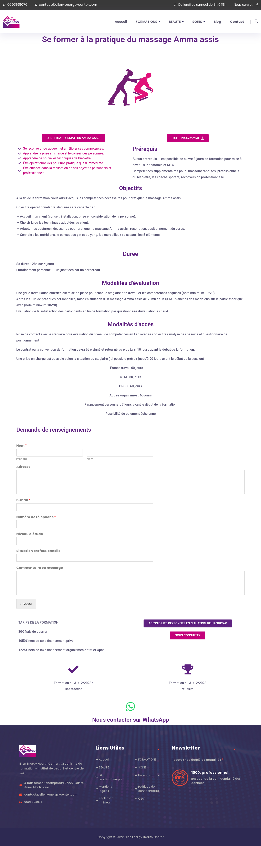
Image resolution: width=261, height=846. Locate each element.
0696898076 (15, 4)
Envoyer (26, 603)
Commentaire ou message (39, 568)
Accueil (121, 21)
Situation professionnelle (38, 551)
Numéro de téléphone (36, 517)
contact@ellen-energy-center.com (66, 4)
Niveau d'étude (29, 534)
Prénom (21, 459)
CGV (141, 799)
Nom (21, 446)
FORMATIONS (146, 21)
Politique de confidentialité (148, 789)
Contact (237, 21)
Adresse (23, 467)
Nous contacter (149, 775)
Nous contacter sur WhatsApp (130, 719)
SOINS (197, 21)
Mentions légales (105, 789)
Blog (217, 21)
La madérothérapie (110, 777)
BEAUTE (175, 21)
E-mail (23, 500)
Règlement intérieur (107, 800)
